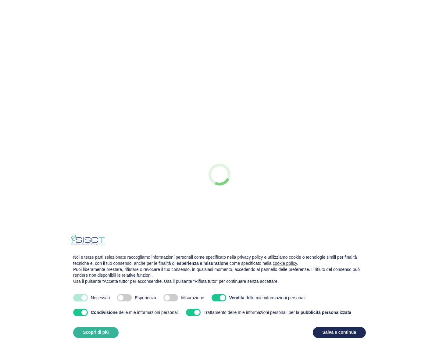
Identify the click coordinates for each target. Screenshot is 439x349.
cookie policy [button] (285, 263)
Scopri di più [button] (96, 332)
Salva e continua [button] (339, 332)
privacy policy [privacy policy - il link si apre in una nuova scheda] (250, 257)
